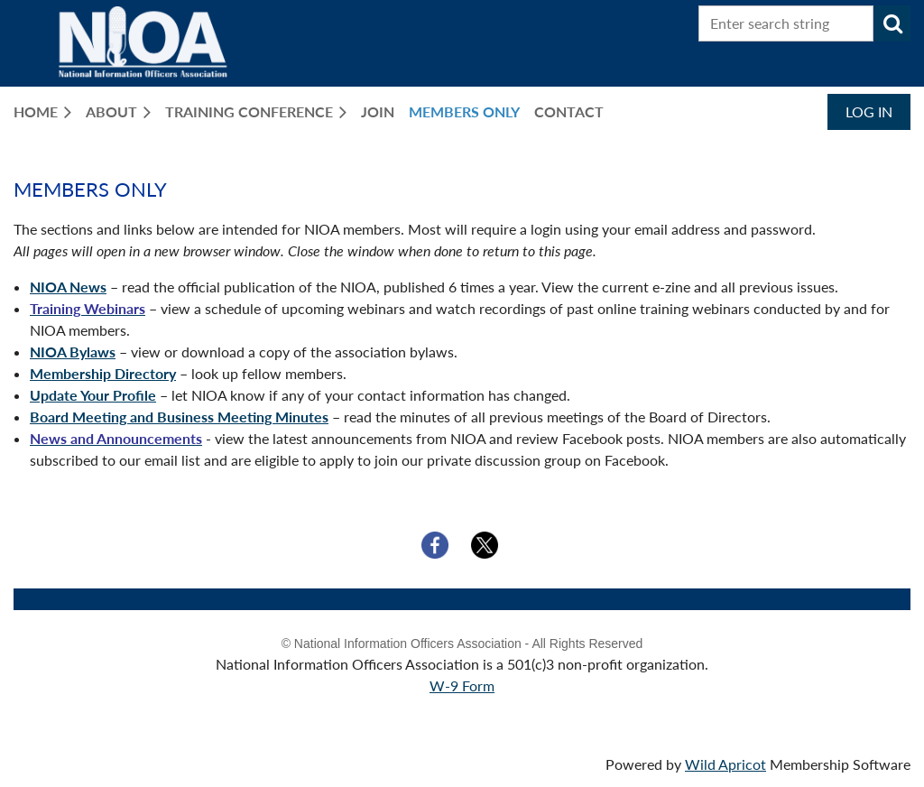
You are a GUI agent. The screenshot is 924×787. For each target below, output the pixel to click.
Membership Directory (103, 373)
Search (892, 23)
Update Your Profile (93, 394)
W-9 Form (462, 685)
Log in (868, 111)
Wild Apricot (725, 764)
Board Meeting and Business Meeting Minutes (179, 416)
